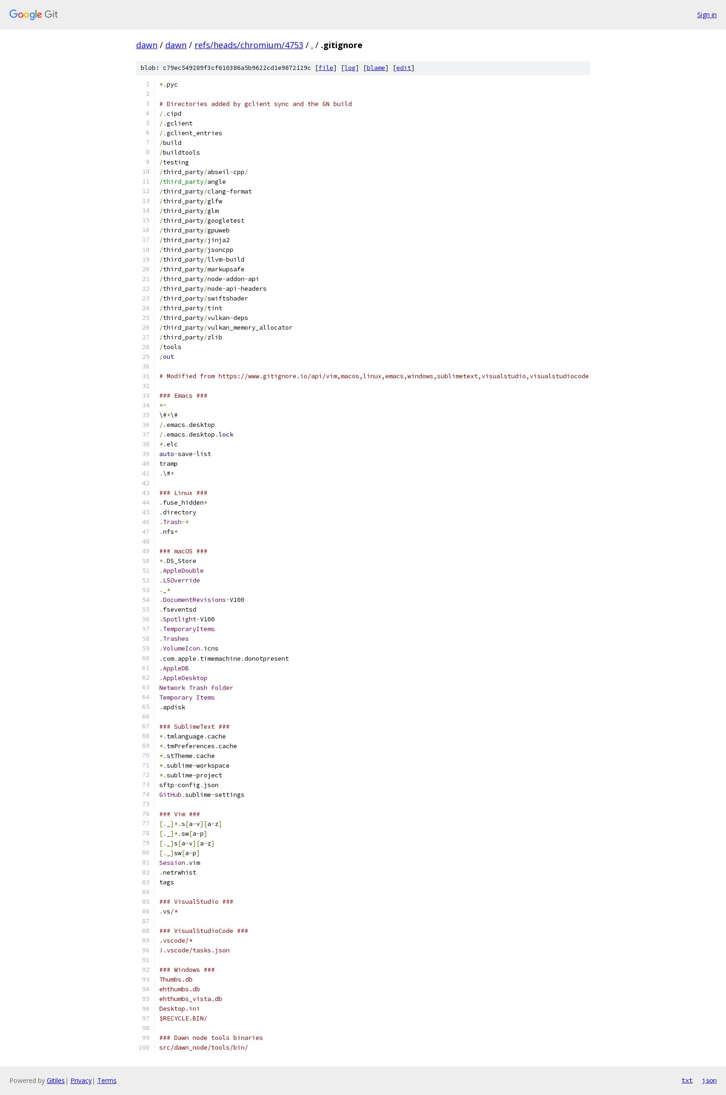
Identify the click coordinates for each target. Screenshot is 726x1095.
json (709, 1080)
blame (376, 68)
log (350, 68)
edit (403, 68)
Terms (107, 1080)
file (326, 68)
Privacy (81, 1080)
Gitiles (56, 1080)
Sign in (707, 14)
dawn (146, 44)
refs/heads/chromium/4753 (248, 44)
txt (687, 1080)
